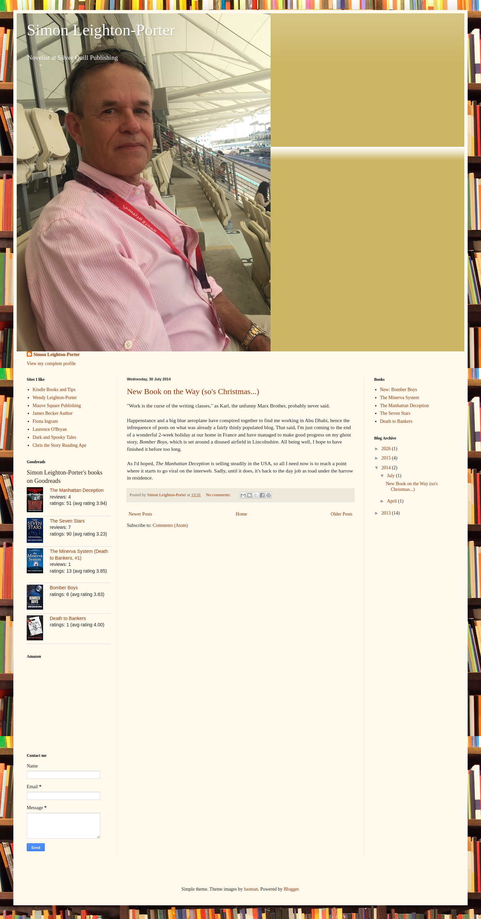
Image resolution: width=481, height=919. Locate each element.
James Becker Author (53, 413)
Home (241, 514)
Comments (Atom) (170, 525)
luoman (251, 889)
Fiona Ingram (45, 421)
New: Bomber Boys (398, 389)
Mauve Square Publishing (57, 405)
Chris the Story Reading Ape (60, 445)
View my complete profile (51, 363)
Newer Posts (140, 514)
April (392, 501)
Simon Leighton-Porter (101, 30)
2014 (386, 467)
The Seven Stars (67, 521)
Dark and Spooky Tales (54, 437)
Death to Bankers (68, 618)
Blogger (291, 889)
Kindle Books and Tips (54, 389)
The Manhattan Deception (77, 490)
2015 (386, 458)
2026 (386, 448)
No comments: (219, 495)
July (391, 475)
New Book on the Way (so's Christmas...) (193, 391)
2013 (386, 513)
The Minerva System (399, 397)
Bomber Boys (64, 587)
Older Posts (341, 514)
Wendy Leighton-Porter (55, 397)
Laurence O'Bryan (50, 429)
